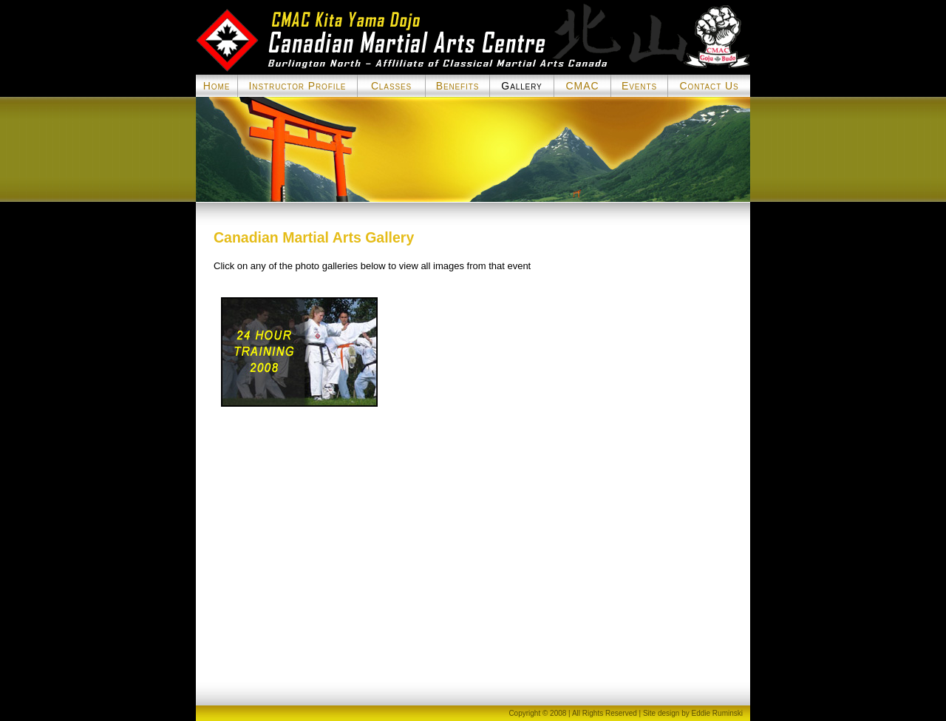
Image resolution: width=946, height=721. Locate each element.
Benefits (458, 86)
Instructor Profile (298, 86)
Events (639, 86)
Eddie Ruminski (717, 713)
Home (216, 86)
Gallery (521, 86)
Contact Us (708, 86)
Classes (391, 86)
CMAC (582, 86)
